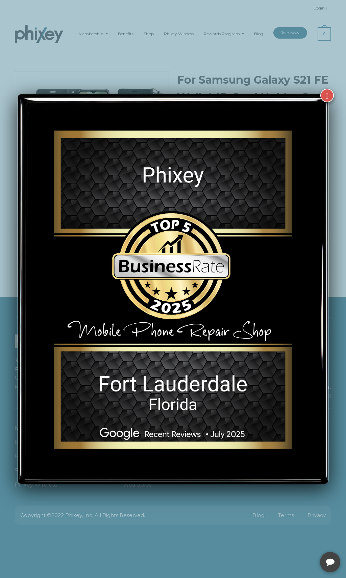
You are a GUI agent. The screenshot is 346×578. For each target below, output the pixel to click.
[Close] (327, 95)
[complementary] (297, 541)
